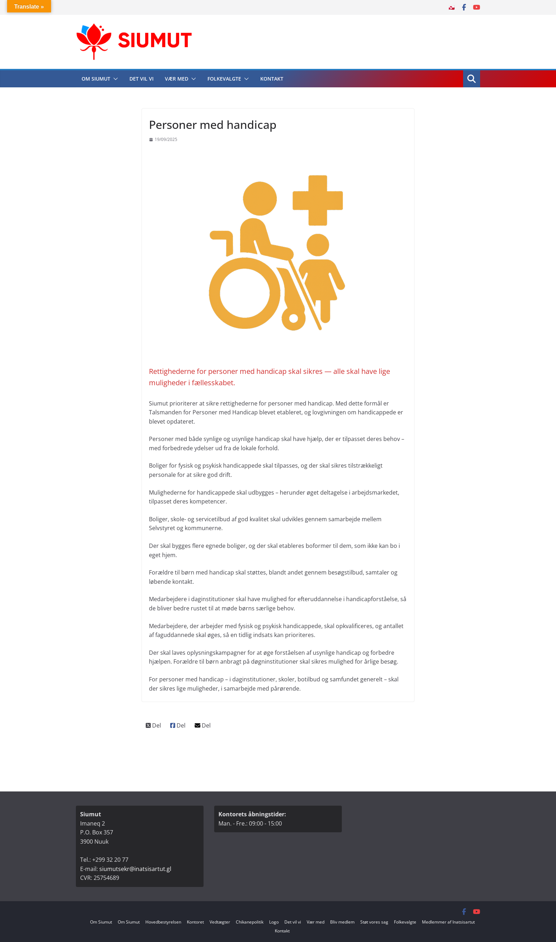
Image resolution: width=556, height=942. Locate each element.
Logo (274, 922)
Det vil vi (141, 78)
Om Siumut (96, 78)
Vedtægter (220, 922)
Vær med (176, 78)
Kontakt (271, 78)
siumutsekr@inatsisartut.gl (135, 869)
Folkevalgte (224, 78)
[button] (114, 79)
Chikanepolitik (249, 922)
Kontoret (195, 922)
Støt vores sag (374, 922)
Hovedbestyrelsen (163, 922)
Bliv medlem (342, 922)
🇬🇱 (452, 7)
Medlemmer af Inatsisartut (448, 922)
